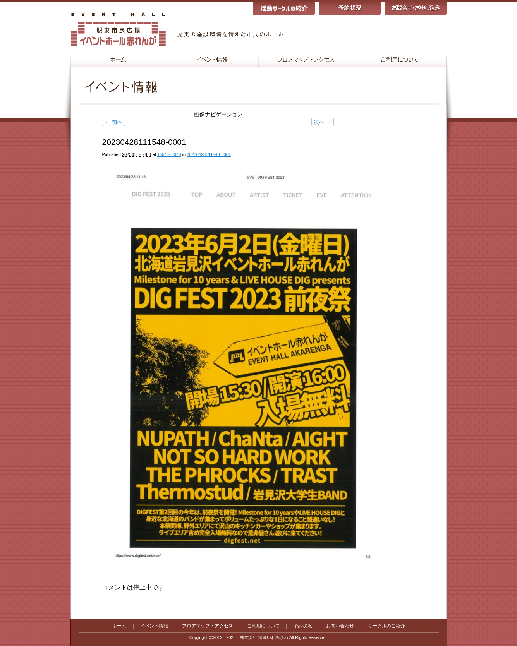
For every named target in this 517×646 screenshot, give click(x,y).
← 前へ (114, 122)
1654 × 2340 (169, 154)
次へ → (322, 122)
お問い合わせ (340, 626)
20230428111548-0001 (209, 154)
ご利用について (263, 626)
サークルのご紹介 (386, 626)
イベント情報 (154, 626)
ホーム (119, 626)
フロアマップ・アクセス (207, 626)
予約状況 (303, 626)
